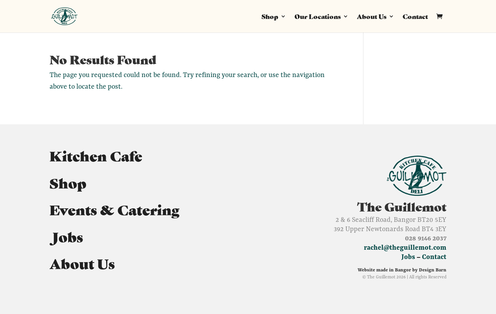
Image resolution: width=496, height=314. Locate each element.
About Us (371, 17)
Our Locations (317, 17)
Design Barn (432, 270)
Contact (415, 17)
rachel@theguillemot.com (405, 247)
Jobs (66, 236)
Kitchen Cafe (96, 155)
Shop (270, 17)
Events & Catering (114, 209)
